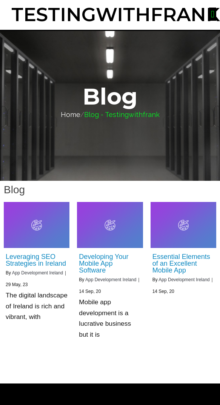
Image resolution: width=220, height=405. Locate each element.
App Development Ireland (37, 273)
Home (70, 115)
